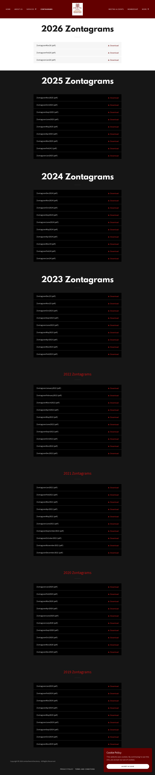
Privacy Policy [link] (66, 769)
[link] (77, 9)
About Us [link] (18, 9)
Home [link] (8, 9)
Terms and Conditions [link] (85, 769)
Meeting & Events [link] (116, 9)
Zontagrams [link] (47, 9)
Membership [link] (133, 9)
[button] (32, 9)
